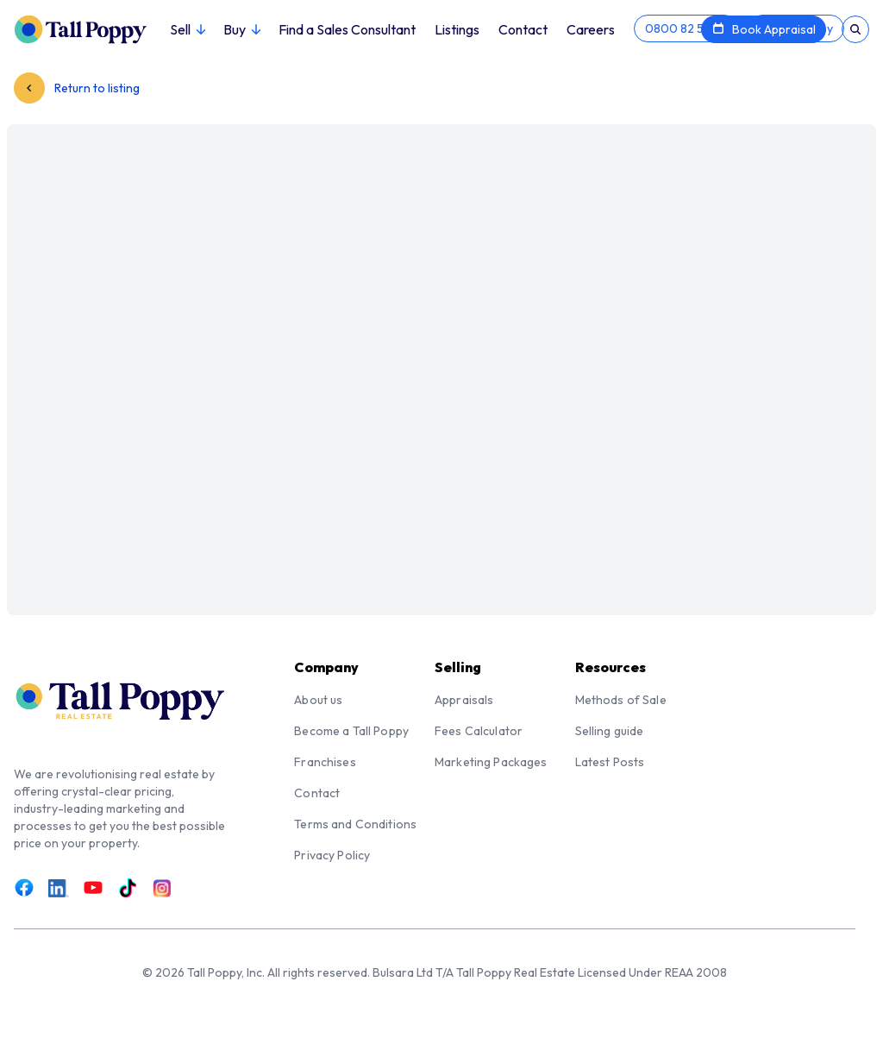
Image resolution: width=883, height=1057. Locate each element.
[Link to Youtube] (93, 888)
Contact (523, 29)
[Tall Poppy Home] (92, 27)
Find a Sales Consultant (347, 29)
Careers (591, 29)
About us (318, 700)
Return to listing (77, 88)
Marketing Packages (491, 762)
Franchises (324, 762)
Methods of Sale (621, 700)
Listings (457, 29)
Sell (187, 29)
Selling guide (609, 731)
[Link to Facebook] (24, 888)
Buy (241, 29)
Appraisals (464, 700)
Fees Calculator (479, 731)
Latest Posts (610, 762)
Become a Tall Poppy (351, 731)
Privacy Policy (332, 855)
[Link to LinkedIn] (58, 888)
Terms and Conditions (355, 824)
